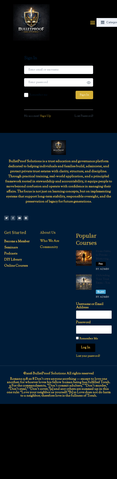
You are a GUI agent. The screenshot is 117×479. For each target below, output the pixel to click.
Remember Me (87, 338)
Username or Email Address (89, 306)
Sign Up (45, 116)
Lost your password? (88, 356)
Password (83, 322)
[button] (93, 22)
